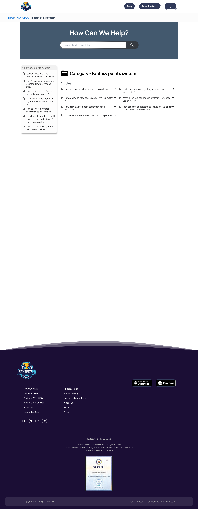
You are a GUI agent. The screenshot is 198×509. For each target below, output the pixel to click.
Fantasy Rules (71, 388)
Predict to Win (170, 501)
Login (168, 6)
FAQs (66, 407)
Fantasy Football (30, 388)
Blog (116, 6)
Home (11, 17)
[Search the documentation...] (93, 45)
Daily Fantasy (153, 501)
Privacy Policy (71, 393)
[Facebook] (24, 421)
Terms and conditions (75, 398)
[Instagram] (37, 421)
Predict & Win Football (33, 398)
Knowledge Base (30, 412)
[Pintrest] (44, 421)
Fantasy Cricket (30, 393)
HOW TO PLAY (23, 17)
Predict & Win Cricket (33, 402)
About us (68, 402)
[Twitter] (31, 421)
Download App (142, 6)
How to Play (28, 407)
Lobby (140, 501)
